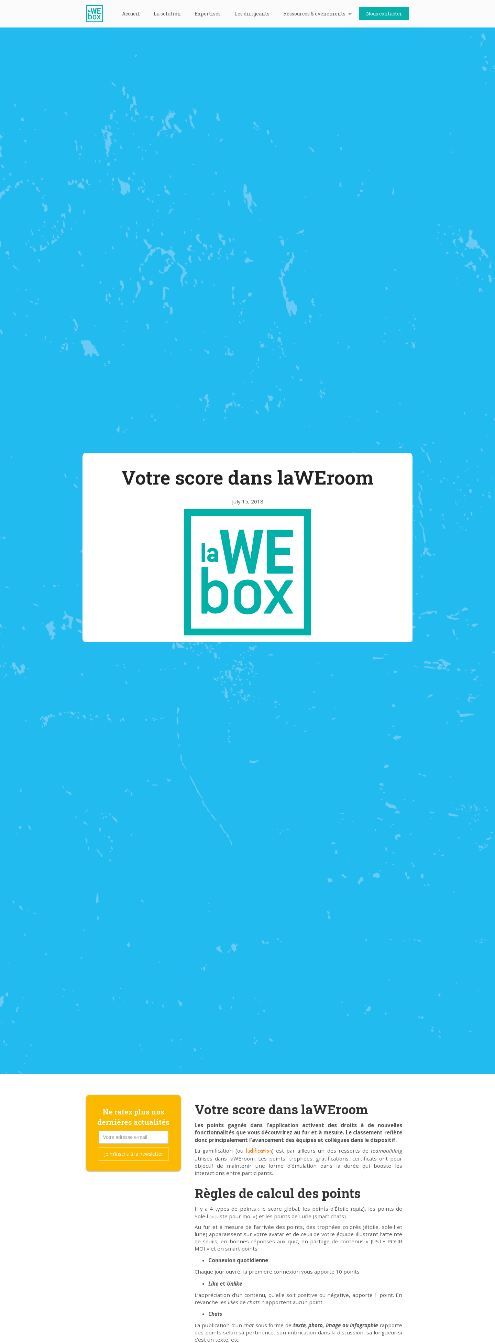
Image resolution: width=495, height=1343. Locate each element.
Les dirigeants (252, 13)
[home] (98, 14)
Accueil (131, 13)
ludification (259, 1151)
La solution (167, 13)
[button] (317, 13)
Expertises (208, 13)
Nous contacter (384, 13)
